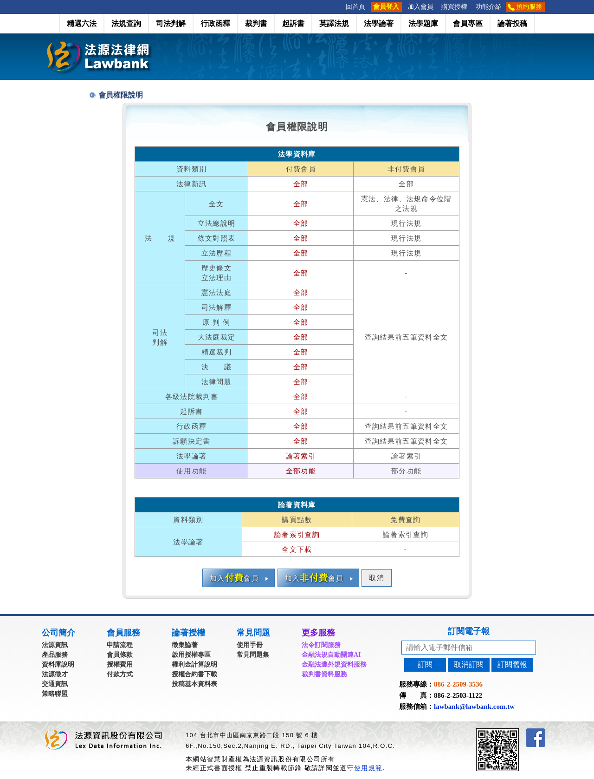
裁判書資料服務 (324, 674)
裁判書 (256, 23)
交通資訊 (55, 684)
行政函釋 (215, 23)
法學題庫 (423, 23)
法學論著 (379, 23)
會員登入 (386, 6)
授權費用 (120, 664)
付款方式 (120, 674)
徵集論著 (185, 645)
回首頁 (355, 6)
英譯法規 (334, 23)
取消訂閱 (469, 664)
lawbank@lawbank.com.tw (474, 706)
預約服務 (529, 6)
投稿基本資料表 (194, 684)
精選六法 (82, 23)
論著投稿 (512, 23)
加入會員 (420, 6)
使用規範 (368, 768)
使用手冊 (250, 645)
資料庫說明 (58, 664)
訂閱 (425, 664)
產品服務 (55, 654)
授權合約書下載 (194, 674)
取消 (376, 578)
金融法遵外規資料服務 (334, 664)
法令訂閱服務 (321, 645)
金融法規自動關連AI (331, 654)
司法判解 (171, 23)
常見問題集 (253, 654)
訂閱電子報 (469, 631)
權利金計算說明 (194, 664)
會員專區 (468, 23)
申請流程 (120, 645)
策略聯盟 (55, 693)
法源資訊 (55, 645)
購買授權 (454, 6)
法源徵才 (55, 674)
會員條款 (120, 654)
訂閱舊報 (512, 664)
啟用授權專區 (191, 654)
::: (339, 6)
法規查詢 (126, 23)
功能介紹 (489, 6)
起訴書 (293, 23)
